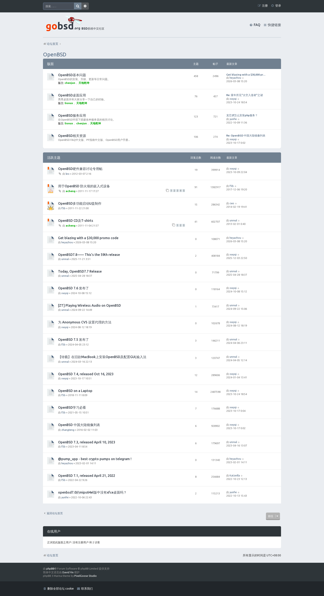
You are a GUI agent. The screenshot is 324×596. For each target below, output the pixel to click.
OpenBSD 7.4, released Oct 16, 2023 (85, 374)
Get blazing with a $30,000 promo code (88, 238)
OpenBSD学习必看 (72, 407)
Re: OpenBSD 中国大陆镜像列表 (245, 135)
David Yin (68, 572)
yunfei (233, 119)
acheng (70, 191)
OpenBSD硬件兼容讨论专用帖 (80, 169)
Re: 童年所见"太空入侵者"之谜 (244, 95)
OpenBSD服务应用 (72, 115)
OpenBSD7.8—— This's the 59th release (89, 254)
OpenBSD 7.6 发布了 (73, 288)
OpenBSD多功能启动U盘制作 (79, 203)
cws (232, 203)
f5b (232, 185)
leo (67, 173)
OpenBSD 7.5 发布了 (73, 339)
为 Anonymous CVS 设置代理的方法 (84, 322)
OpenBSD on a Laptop (75, 391)
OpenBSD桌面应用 (72, 95)
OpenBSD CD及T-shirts (75, 220)
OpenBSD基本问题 (72, 75)
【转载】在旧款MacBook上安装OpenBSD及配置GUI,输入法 (102, 357)
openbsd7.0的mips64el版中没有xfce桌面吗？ (92, 492)
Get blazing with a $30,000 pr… (246, 74)
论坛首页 (50, 555)
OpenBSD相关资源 (72, 136)
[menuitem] (276, 5)
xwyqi (233, 98)
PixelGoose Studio (85, 575)
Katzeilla (235, 475)
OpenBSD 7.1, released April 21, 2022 (86, 475)
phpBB (50, 568)
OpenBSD (54, 54)
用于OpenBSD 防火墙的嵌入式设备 (84, 186)
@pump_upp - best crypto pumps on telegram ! (94, 459)
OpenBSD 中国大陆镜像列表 (79, 425)
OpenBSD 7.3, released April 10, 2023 (86, 442)
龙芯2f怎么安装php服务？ (242, 115)
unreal (233, 220)
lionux (69, 103)
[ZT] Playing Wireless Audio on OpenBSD (89, 305)
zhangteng (67, 429)
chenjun (70, 82)
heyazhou (235, 77)
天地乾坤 (84, 82)
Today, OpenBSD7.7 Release (80, 271)
